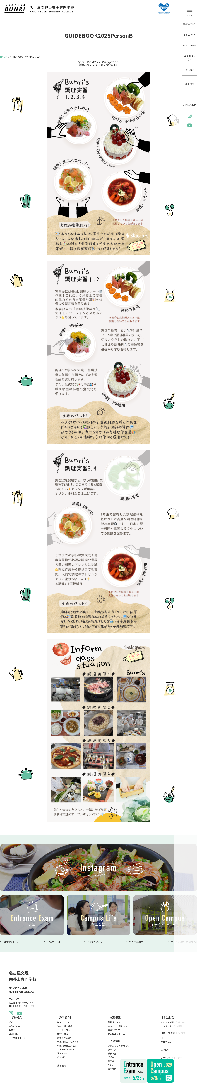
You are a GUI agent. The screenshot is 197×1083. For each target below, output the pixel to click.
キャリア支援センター (118, 1026)
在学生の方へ (189, 34)
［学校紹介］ (16, 1017)
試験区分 (112, 1053)
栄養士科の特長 (64, 1026)
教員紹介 (61, 1057)
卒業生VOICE (114, 1030)
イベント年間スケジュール (173, 1022)
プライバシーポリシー (171, 1057)
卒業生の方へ (189, 45)
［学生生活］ (168, 1017)
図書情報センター (12, 941)
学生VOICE (62, 1053)
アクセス (189, 94)
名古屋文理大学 (136, 941)
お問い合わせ (189, 105)
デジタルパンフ (95, 941)
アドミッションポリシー (119, 1045)
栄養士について (64, 1022)
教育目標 (13, 1033)
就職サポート (114, 1022)
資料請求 (189, 70)
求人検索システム (116, 1033)
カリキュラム (63, 1030)
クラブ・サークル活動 (171, 1026)
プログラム (166, 1041)
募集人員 (112, 1049)
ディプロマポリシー (18, 1037)
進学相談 (189, 83)
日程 (163, 1037)
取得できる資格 (64, 1037)
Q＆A (110, 1065)
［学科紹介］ (64, 1017)
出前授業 (61, 1065)
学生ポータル (54, 941)
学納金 (111, 1057)
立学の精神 (14, 1026)
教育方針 (13, 1030)
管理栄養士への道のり (68, 1041)
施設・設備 (62, 1033)
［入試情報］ (115, 1041)
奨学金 (111, 1061)
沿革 (11, 1022)
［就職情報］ (115, 1017)
